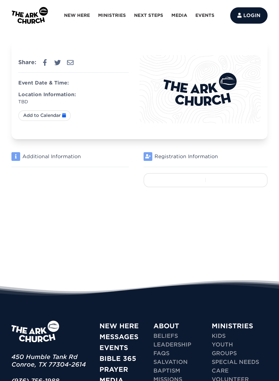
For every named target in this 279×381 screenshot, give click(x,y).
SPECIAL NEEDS (235, 362)
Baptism (166, 370)
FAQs (161, 353)
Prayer (113, 369)
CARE (220, 370)
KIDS (219, 336)
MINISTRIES (112, 15)
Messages (118, 337)
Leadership (172, 344)
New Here (119, 326)
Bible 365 (117, 359)
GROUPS (224, 353)
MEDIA (179, 15)
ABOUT (166, 326)
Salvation (170, 362)
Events (113, 348)
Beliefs (165, 336)
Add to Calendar (44, 115)
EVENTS (204, 15)
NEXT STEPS (148, 15)
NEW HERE (77, 15)
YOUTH (222, 344)
